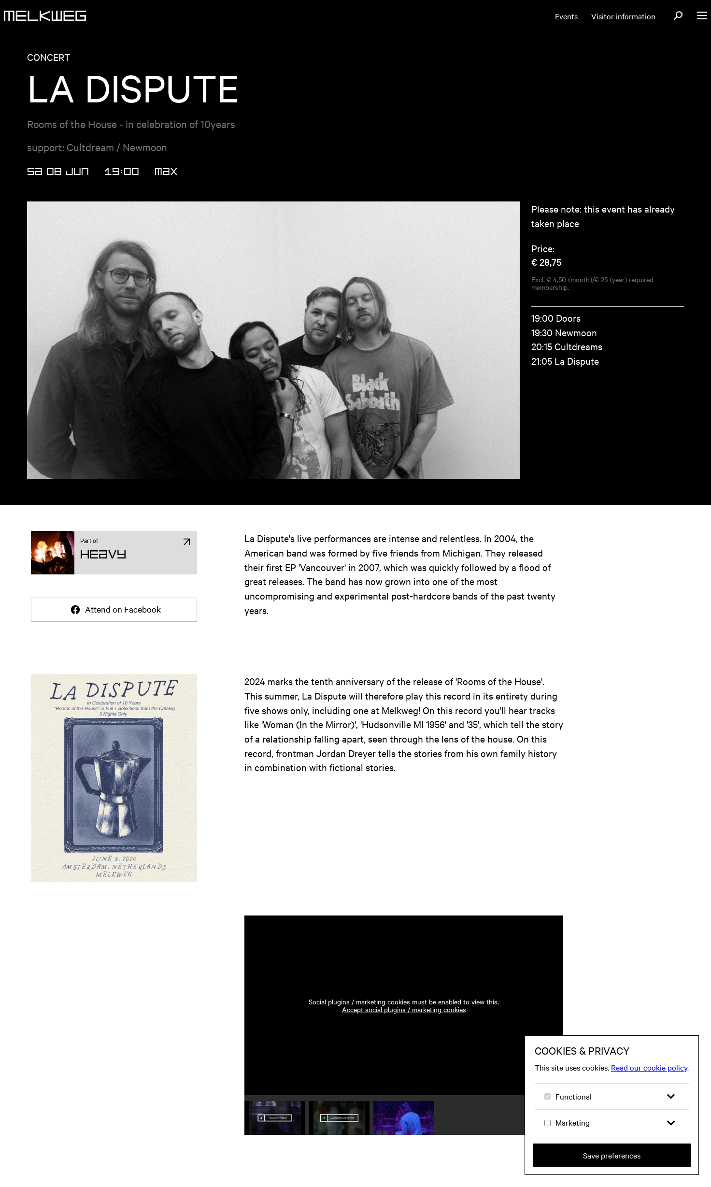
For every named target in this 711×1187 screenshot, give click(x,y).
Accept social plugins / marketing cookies (404, 1009)
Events (566, 16)
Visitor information (623, 16)
